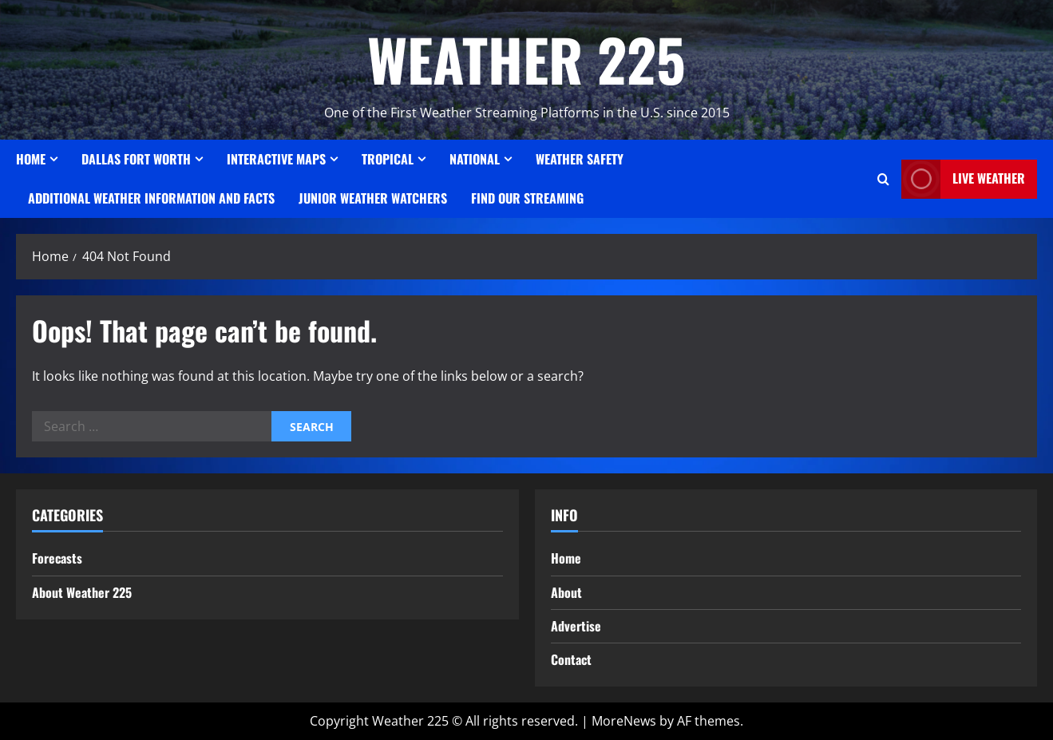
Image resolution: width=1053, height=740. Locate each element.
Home (31, 158)
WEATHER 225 (526, 58)
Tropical (388, 158)
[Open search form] (883, 179)
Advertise (576, 625)
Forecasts (57, 558)
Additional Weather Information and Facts (151, 198)
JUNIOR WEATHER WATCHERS (373, 198)
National (474, 158)
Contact (571, 659)
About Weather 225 (82, 592)
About (566, 592)
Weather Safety (579, 158)
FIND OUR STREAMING (527, 198)
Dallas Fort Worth (136, 158)
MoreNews (624, 721)
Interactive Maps (276, 158)
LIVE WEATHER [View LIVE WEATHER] (963, 179)
